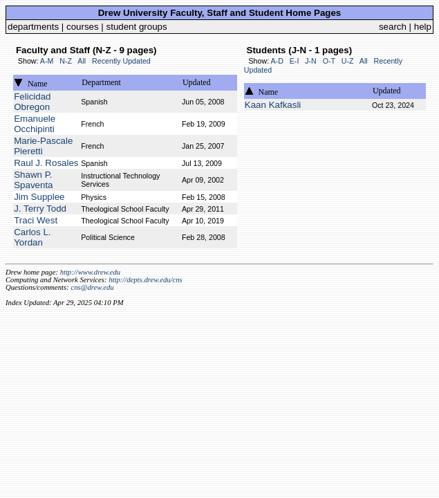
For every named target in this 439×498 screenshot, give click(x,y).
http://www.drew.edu (90, 272)
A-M (47, 61)
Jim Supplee (39, 197)
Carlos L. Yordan (32, 237)
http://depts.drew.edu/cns (146, 280)
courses (82, 26)
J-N (311, 61)
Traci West (35, 220)
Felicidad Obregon (32, 101)
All (81, 61)
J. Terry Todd (40, 208)
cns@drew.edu (92, 287)
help (422, 26)
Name (38, 84)
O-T (329, 61)
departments (33, 26)
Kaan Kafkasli (273, 105)
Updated (197, 82)
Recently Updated (121, 61)
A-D (276, 61)
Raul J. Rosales (46, 163)
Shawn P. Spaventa (33, 179)
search (393, 26)
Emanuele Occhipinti (34, 123)
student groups (136, 26)
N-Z (65, 61)
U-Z (348, 61)
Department (101, 82)
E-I (294, 61)
